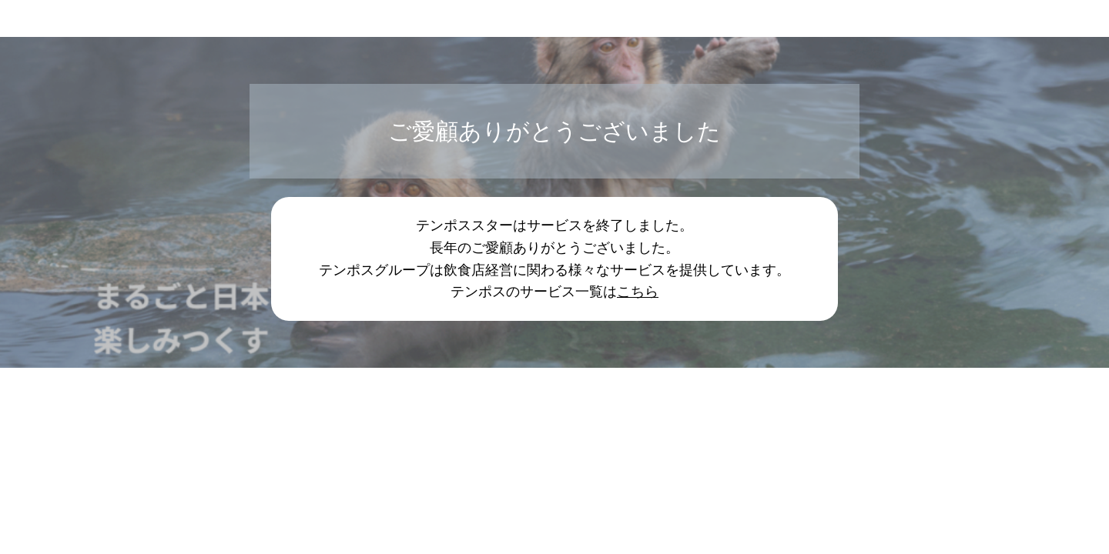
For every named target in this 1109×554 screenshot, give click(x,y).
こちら (637, 291)
